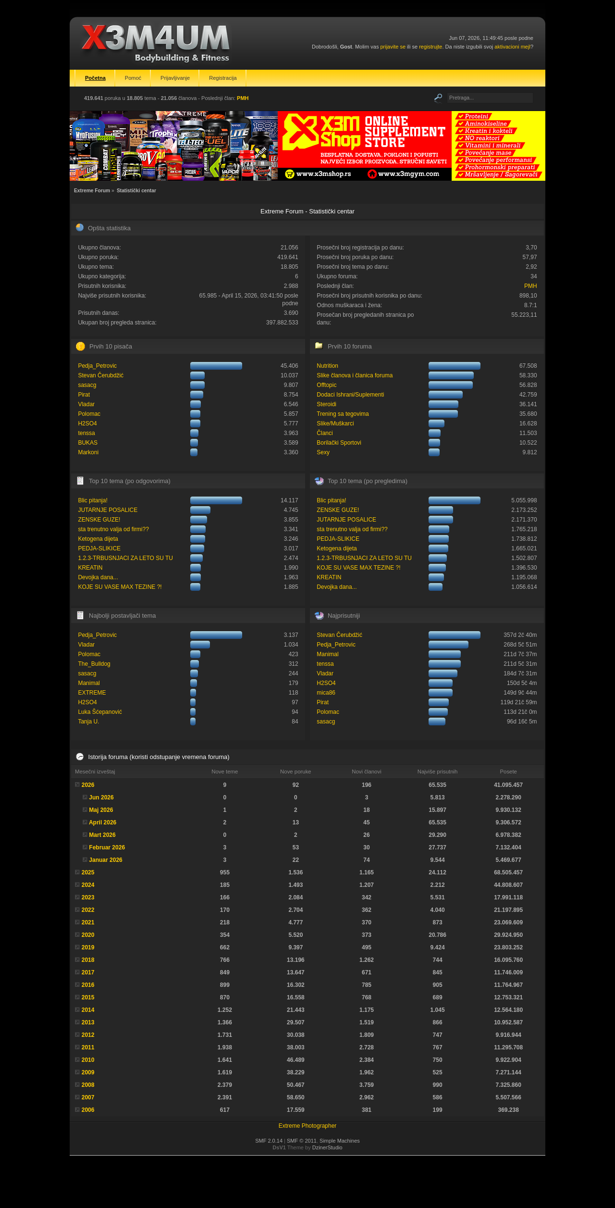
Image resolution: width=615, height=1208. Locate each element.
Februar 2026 (107, 847)
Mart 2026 (102, 835)
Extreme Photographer (308, 1125)
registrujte (430, 47)
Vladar (86, 404)
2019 (88, 947)
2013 (88, 1022)
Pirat (84, 394)
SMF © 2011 (302, 1141)
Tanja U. (88, 721)
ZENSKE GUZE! (99, 519)
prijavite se (393, 47)
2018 (88, 960)
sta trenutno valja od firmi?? (113, 529)
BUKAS (88, 442)
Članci (324, 433)
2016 (88, 985)
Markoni (88, 452)
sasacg (87, 385)
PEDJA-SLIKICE (99, 548)
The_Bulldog (94, 663)
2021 (88, 922)
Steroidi (326, 404)
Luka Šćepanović (100, 712)
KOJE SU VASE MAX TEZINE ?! (119, 587)
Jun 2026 (101, 797)
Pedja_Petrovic (97, 365)
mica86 (326, 692)
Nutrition (327, 365)
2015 (88, 997)
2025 (88, 872)
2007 (88, 1097)
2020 (88, 935)
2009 (88, 1072)
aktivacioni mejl (512, 47)
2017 (88, 972)
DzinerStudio (327, 1147)
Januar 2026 (105, 860)
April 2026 (102, 822)
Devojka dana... (98, 577)
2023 (88, 897)
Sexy (323, 452)
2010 (88, 1060)
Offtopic (326, 385)
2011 (88, 1047)
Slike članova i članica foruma (355, 375)
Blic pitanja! (92, 500)
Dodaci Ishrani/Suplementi (350, 394)
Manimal (88, 683)
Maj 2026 (101, 810)
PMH (242, 98)
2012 (88, 1035)
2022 (88, 910)
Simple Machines (340, 1141)
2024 (88, 885)
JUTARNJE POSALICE (107, 510)
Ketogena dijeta (98, 539)
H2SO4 (87, 423)
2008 (88, 1085)
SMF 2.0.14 (269, 1141)
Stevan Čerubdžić (100, 375)
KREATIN (90, 567)
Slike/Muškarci (335, 423)
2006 (88, 1110)
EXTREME (92, 692)
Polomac (89, 414)
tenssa (86, 433)
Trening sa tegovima (343, 414)
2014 (88, 1010)
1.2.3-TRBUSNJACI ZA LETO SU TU (125, 558)
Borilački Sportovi (339, 442)
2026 (88, 785)
